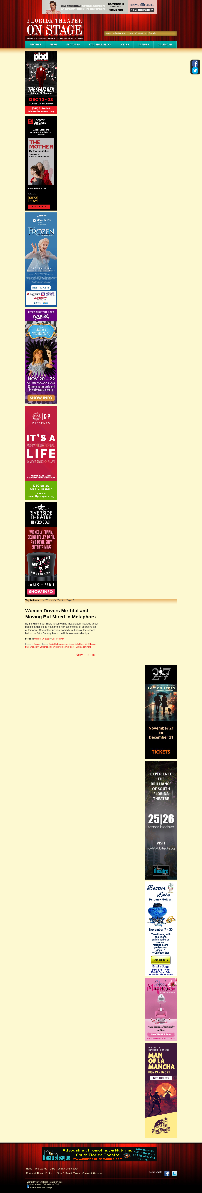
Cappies (143, 44)
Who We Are (119, 33)
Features (73, 44)
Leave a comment (83, 647)
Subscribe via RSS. (51, 1184)
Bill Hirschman (58, 639)
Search (152, 33)
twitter (174, 1173)
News (54, 44)
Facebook (166, 1173)
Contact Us (140, 33)
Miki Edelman (90, 644)
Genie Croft (53, 644)
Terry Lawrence (41, 647)
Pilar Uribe (29, 647)
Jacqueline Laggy (66, 644)
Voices (124, 44)
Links (130, 33)
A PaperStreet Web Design (39, 1187)
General (37, 644)
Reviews (35, 44)
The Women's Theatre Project (61, 647)
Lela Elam (79, 644)
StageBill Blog (100, 44)
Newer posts (87, 655)
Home (108, 33)
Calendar (165, 44)
